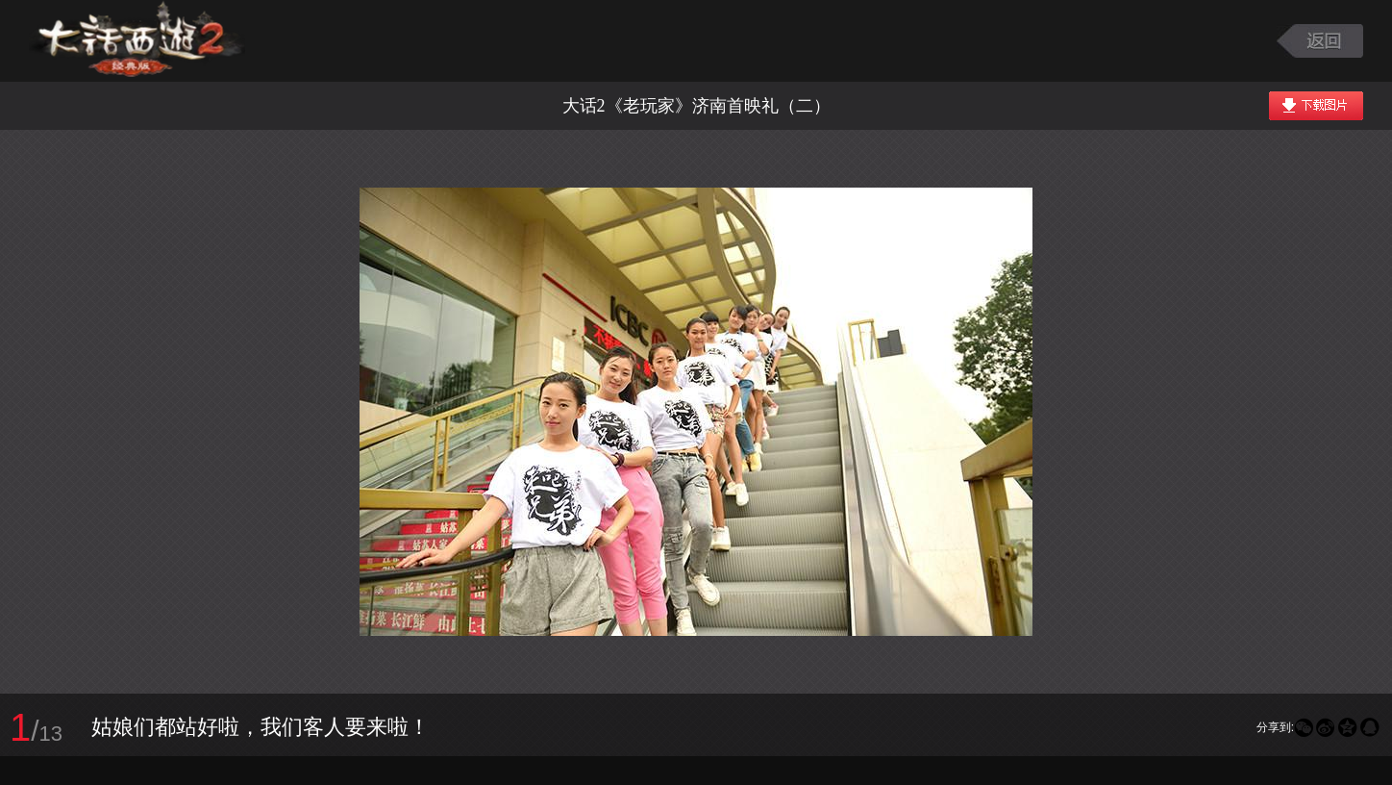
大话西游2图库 (137, 41)
